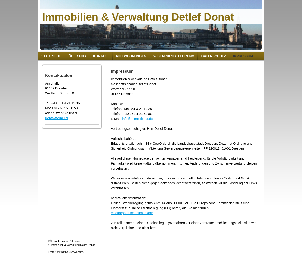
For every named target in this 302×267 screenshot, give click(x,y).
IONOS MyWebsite (72, 251)
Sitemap (74, 241)
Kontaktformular (56, 118)
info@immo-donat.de (137, 119)
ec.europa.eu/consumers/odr (132, 213)
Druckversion (58, 241)
